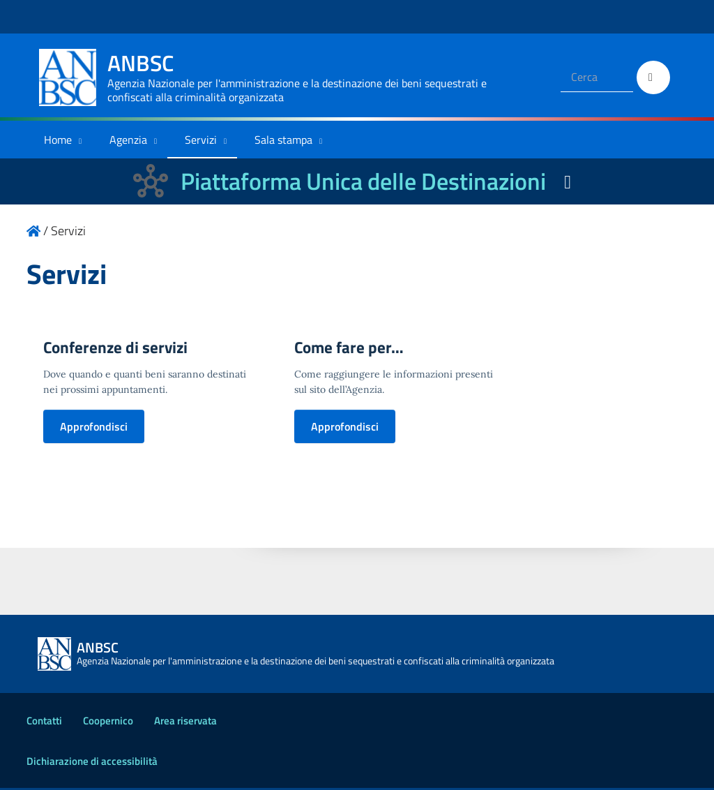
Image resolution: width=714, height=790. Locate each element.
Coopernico (108, 723)
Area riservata (185, 723)
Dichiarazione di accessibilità (92, 763)
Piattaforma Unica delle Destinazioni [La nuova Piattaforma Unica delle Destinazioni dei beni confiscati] (363, 181)
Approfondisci (94, 428)
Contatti (44, 723)
